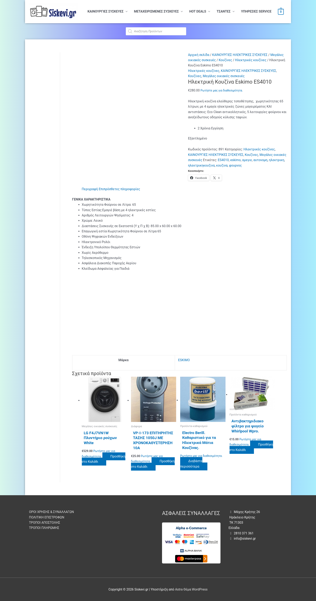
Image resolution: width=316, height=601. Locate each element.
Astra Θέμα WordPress (191, 589)
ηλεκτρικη (276, 160)
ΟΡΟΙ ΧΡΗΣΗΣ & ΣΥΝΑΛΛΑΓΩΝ (51, 512)
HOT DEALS (197, 11)
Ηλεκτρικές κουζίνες (250, 60)
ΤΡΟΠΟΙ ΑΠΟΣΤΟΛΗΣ (44, 522)
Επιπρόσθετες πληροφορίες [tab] (119, 189)
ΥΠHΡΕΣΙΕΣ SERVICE (256, 11)
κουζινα (222, 165)
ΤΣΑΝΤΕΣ (224, 11)
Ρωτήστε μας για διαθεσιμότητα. (222, 90)
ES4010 (223, 160)
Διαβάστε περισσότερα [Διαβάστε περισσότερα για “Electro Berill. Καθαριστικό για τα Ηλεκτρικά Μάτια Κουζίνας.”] (191, 463)
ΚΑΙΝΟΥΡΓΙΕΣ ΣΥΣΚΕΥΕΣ (105, 11)
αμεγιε (247, 160)
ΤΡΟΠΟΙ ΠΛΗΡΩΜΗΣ (44, 528)
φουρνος (235, 165)
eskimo (235, 160)
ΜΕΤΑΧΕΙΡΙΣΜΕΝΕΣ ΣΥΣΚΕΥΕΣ (156, 11)
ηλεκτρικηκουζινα (201, 165)
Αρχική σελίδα (198, 55)
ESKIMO (184, 360)
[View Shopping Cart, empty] (281, 12)
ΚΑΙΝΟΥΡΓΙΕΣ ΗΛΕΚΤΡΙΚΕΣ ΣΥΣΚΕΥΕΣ (239, 55)
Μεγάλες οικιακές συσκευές (223, 76)
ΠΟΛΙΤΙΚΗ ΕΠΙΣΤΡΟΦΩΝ (46, 517)
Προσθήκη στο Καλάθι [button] (104, 459)
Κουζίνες (225, 60)
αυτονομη (260, 160)
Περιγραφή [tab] (90, 189)
